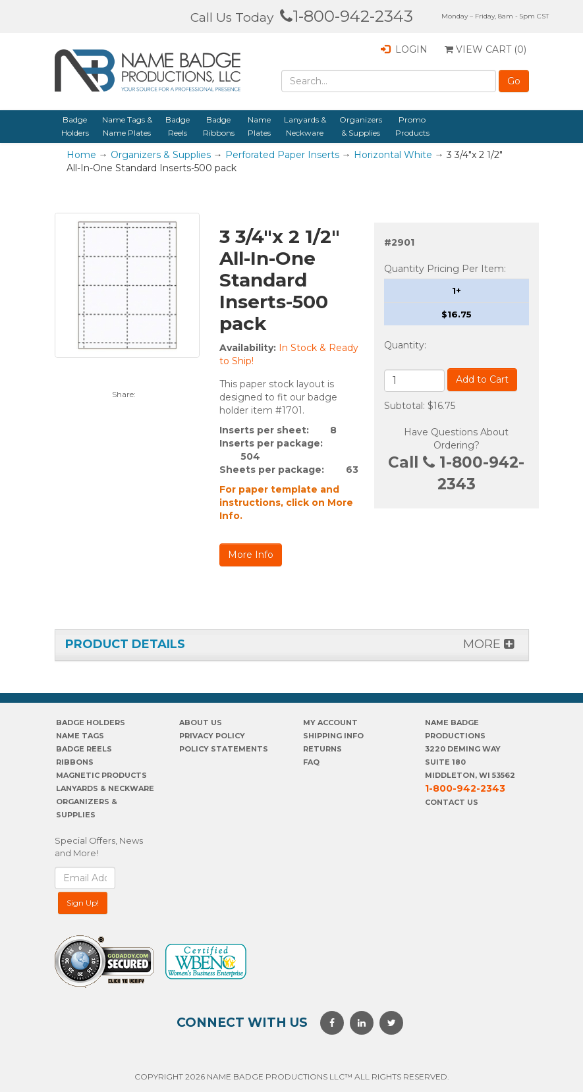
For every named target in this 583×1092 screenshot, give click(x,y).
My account (330, 722)
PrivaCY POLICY (212, 735)
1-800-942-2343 (346, 16)
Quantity (404, 345)
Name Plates (259, 126)
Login (404, 49)
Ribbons (75, 762)
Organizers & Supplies (360, 126)
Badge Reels (177, 126)
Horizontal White (393, 155)
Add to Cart (482, 379)
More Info (250, 554)
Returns (322, 748)
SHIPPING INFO (333, 735)
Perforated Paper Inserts (282, 155)
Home (81, 155)
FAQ (311, 762)
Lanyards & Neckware (305, 126)
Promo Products (412, 126)
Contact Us (451, 802)
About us (200, 722)
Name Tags (80, 735)
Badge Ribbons (219, 126)
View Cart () (485, 49)
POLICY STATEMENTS (223, 748)
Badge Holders (75, 126)
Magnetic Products (101, 775)
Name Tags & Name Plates (127, 126)
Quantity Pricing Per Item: (445, 269)
